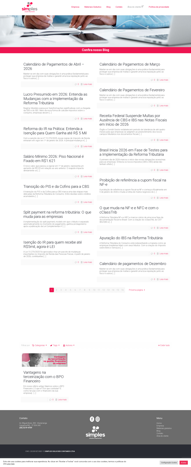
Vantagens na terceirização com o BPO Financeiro (43, 376)
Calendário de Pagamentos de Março (130, 64)
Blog (158, 431)
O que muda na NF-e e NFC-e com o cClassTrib (129, 210)
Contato (160, 433)
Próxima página (137, 290)
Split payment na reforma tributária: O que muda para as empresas (57, 214)
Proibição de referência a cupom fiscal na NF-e (133, 182)
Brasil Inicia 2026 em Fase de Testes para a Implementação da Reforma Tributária (133, 152)
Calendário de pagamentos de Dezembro (133, 263)
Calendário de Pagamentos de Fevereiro (132, 90)
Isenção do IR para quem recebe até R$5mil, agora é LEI (52, 244)
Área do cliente (162, 436)
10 (94, 290)
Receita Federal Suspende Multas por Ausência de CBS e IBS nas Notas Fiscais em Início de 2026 (133, 120)
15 (118, 290)
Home (159, 423)
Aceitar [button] (183, 463)
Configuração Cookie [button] (169, 463)
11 (99, 290)
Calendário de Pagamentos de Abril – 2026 (53, 66)
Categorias (40, 345)
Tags (55, 345)
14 (113, 290)
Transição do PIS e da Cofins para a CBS (56, 186)
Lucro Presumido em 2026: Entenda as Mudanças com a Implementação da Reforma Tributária (55, 98)
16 (122, 290)
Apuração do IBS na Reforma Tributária (131, 238)
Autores (69, 345)
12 (103, 290)
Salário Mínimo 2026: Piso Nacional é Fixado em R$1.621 (53, 158)
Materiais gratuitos (164, 428)
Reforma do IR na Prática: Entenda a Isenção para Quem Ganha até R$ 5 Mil (55, 130)
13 (108, 290)
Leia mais (87, 84)
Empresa (160, 426)
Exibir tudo (164, 345)
